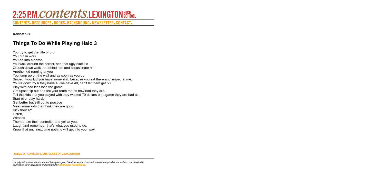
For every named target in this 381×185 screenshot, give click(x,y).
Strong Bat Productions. (72, 165)
